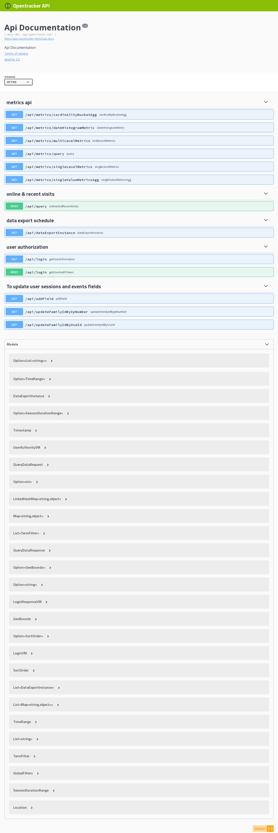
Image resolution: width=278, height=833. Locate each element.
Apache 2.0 (12, 59)
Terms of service (16, 53)
